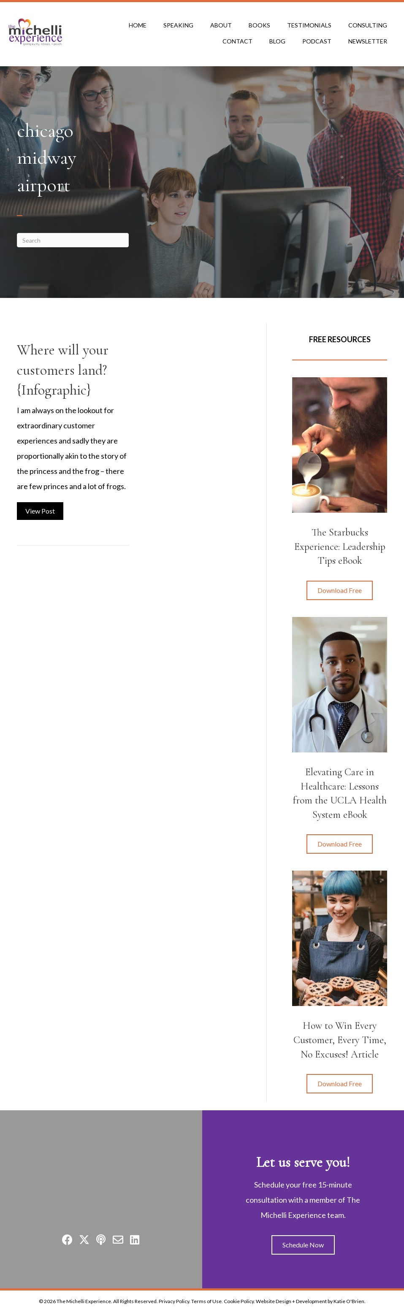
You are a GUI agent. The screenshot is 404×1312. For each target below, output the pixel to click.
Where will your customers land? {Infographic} (62, 370)
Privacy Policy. (174, 1301)
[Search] (73, 240)
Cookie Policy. (239, 1301)
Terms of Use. (207, 1301)
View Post (44, 509)
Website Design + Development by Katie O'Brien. (311, 1301)
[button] (339, 590)
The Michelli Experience (84, 1301)
